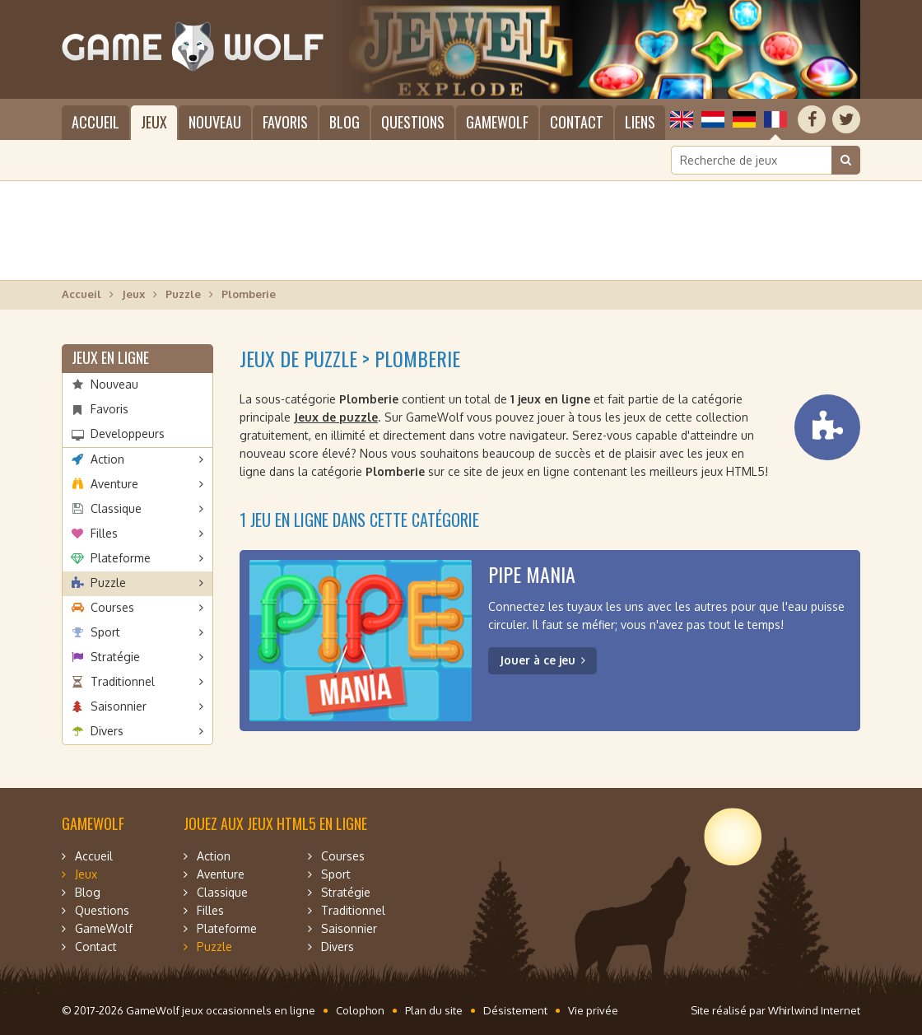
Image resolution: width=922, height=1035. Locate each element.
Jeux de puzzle (336, 417)
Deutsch (744, 119)
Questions (413, 122)
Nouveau (215, 122)
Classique (116, 508)
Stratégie (115, 657)
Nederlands (712, 119)
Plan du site (434, 1010)
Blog (344, 122)
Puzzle (183, 294)
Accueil (95, 122)
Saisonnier (119, 706)
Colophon (360, 1010)
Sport (105, 632)
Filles (104, 533)
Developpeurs (128, 434)
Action (107, 459)
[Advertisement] (461, 230)
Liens (640, 122)
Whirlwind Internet (814, 1010)
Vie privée (593, 1010)
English (681, 119)
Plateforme (121, 558)
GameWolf (497, 122)
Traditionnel (123, 681)
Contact (576, 122)
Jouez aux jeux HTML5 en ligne (275, 823)
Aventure (114, 484)
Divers (107, 731)
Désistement (515, 1010)
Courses (112, 607)
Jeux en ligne (110, 357)
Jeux (154, 122)
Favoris (285, 122)
